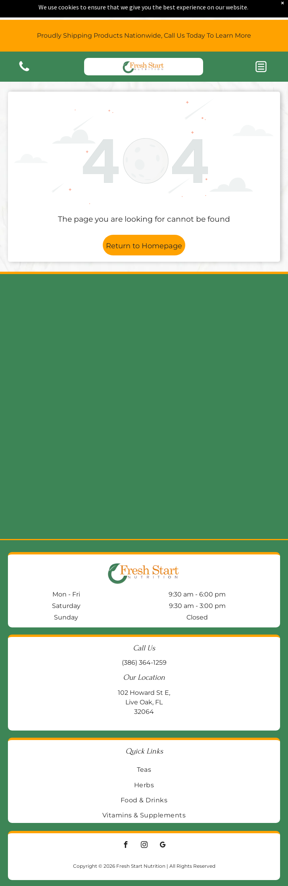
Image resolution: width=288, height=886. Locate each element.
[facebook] (125, 846)
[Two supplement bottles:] (78, 473)
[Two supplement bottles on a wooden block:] (78, 340)
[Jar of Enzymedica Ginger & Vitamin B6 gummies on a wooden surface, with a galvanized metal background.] (210, 340)
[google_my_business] (162, 846)
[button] (261, 51)
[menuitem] (144, 769)
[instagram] (144, 846)
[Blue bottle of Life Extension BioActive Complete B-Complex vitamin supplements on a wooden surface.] (210, 473)
